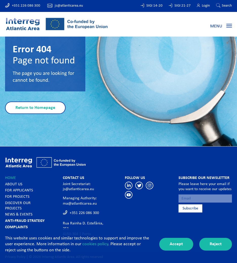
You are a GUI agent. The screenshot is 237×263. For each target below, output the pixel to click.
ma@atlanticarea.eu (80, 204)
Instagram (149, 185)
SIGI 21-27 (182, 6)
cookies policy (95, 244)
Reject (216, 244)
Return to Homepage (35, 107)
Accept (176, 244)
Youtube (129, 195)
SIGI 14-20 (154, 6)
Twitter (139, 185)
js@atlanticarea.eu (69, 6)
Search (227, 6)
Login (206, 6)
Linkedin (129, 185)
